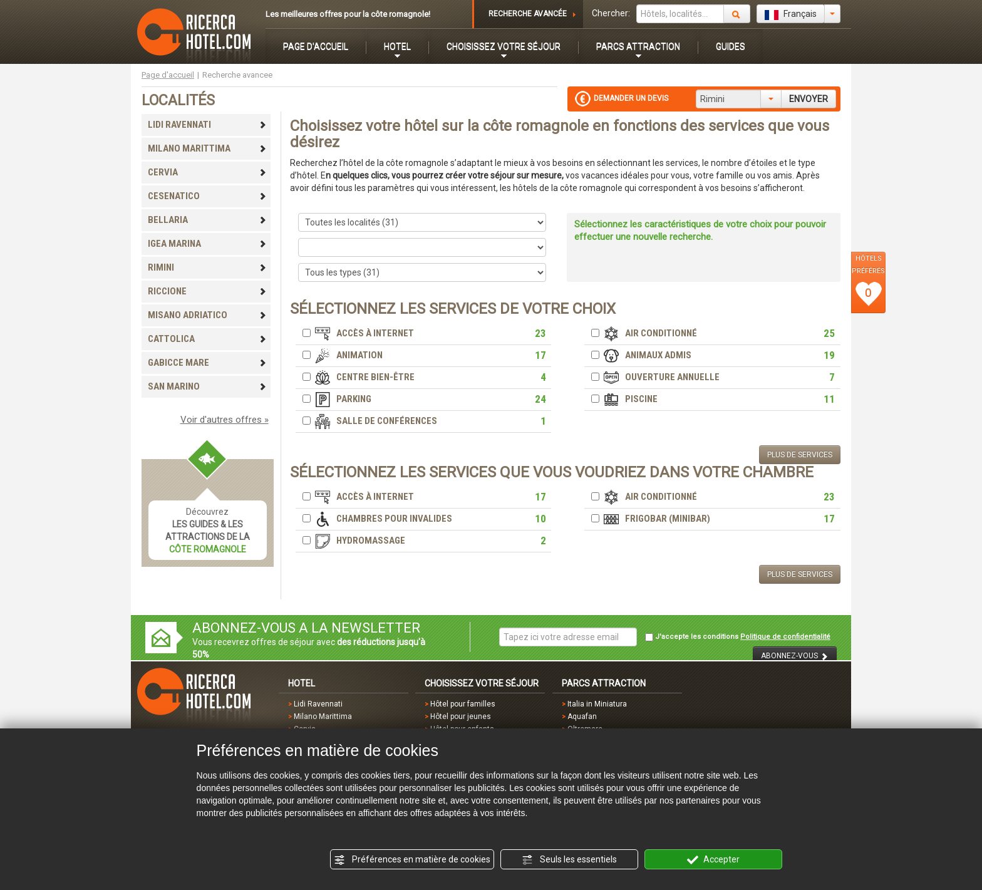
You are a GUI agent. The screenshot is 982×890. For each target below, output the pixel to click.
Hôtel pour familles (462, 704)
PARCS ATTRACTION (638, 46)
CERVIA (207, 172)
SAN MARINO (207, 386)
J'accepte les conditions (737, 637)
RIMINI (207, 267)
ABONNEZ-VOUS (795, 656)
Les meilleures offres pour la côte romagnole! (348, 14)
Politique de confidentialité (785, 637)
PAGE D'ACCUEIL (315, 46)
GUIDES (730, 46)
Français (791, 14)
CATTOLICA (207, 338)
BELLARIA (207, 219)
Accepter (713, 860)
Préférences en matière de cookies (412, 860)
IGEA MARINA (207, 243)
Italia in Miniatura (597, 704)
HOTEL (397, 46)
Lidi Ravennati (318, 704)
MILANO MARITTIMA (207, 148)
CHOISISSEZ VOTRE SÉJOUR (504, 46)
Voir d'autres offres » (224, 419)
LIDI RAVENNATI (207, 124)
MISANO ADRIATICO (207, 315)
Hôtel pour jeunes (460, 716)
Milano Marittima (323, 716)
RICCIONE (207, 291)
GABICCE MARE (207, 362)
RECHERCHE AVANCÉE (527, 13)
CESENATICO (207, 196)
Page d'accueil (168, 75)
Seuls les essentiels (569, 860)
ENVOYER (808, 99)
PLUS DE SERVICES (799, 454)
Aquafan (582, 716)
